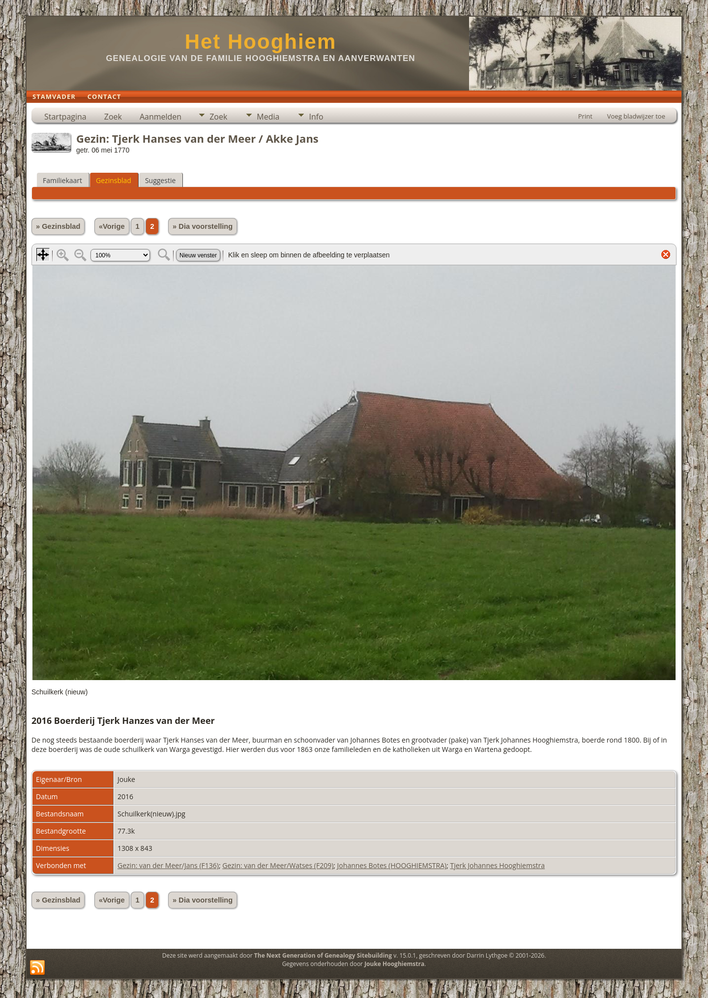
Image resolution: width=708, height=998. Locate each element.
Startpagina (65, 116)
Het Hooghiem (261, 41)
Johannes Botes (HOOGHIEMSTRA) (392, 865)
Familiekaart (62, 180)
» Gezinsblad (58, 226)
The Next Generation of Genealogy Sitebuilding (323, 955)
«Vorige (112, 226)
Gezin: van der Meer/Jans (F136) (168, 865)
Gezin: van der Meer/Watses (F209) (277, 865)
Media (268, 116)
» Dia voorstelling (203, 226)
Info (316, 116)
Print (585, 116)
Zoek (113, 116)
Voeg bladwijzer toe (636, 116)
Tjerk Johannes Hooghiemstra (497, 865)
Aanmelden (160, 116)
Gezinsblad (113, 180)
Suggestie (160, 180)
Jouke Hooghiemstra (394, 964)
